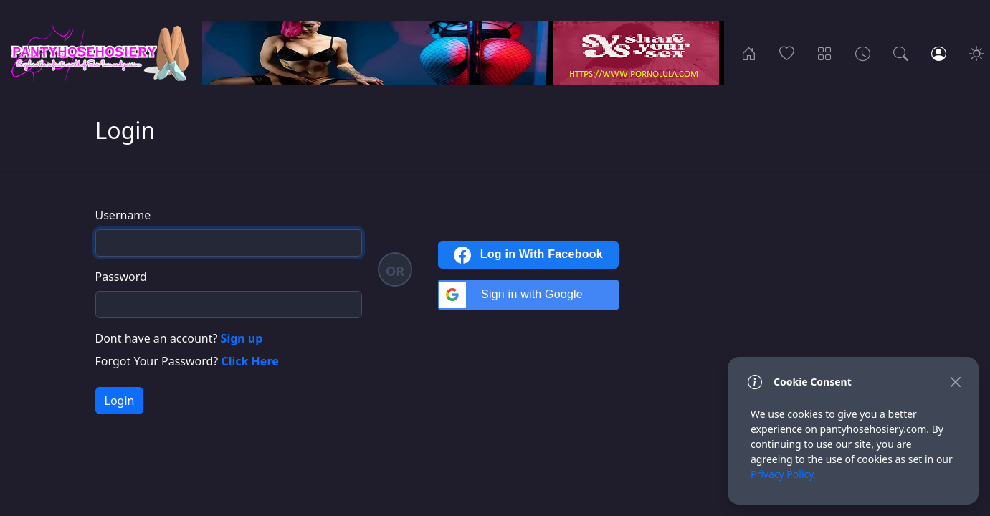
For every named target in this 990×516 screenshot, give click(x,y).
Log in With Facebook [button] (528, 255)
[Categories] (824, 53)
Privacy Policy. (784, 474)
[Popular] (787, 53)
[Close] (955, 381)
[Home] (749, 53)
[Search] (900, 53)
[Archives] (862, 53)
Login (120, 400)
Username (123, 215)
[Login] (938, 53)
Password (121, 277)
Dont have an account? (179, 338)
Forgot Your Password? (187, 361)
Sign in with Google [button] (511, 295)
